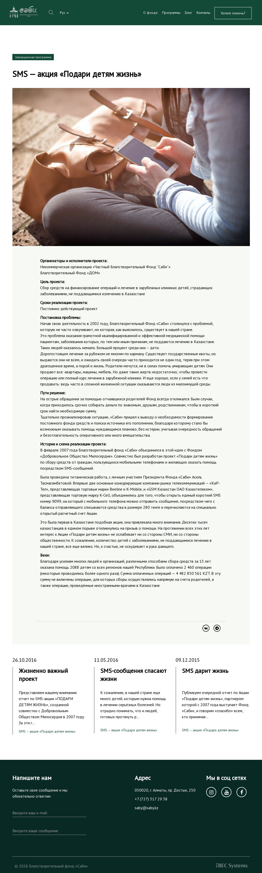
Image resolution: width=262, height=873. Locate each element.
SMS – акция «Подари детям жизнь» (47, 731)
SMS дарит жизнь (205, 671)
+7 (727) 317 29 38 (151, 798)
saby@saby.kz (146, 807)
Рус (64, 12)
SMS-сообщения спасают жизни (133, 675)
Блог (188, 12)
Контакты (203, 12)
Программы (171, 12)
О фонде (150, 12)
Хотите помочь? (233, 13)
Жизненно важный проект (43, 675)
